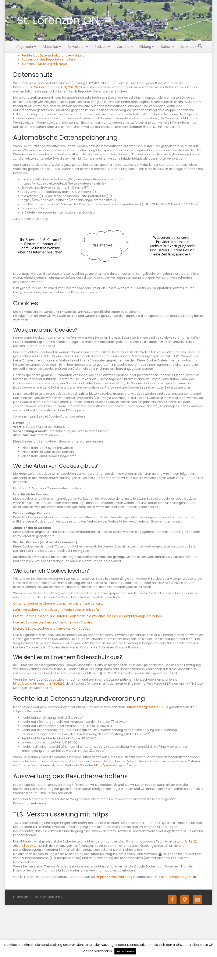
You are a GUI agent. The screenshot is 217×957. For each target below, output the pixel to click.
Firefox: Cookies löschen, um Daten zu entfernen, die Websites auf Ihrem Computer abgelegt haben (87, 668)
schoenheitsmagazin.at (178, 929)
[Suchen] (200, 45)
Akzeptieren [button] (125, 951)
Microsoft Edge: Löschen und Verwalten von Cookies (51, 680)
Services (187, 46)
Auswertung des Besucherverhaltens (49, 112)
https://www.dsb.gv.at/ (111, 817)
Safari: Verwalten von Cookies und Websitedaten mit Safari (56, 662)
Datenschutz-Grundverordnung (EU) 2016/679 (47, 139)
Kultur (166, 46)
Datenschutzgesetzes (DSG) (147, 759)
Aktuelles (50, 46)
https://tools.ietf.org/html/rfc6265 (38, 736)
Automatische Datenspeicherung (46, 99)
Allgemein (24, 46)
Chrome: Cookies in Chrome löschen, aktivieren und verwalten (59, 656)
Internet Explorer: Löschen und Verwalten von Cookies (52, 674)
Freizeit (101, 46)
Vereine (123, 46)
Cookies (27, 103)
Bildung (145, 46)
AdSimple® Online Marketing (111, 929)
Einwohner (76, 46)
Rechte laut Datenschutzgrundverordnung (53, 107)
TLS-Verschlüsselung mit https (44, 116)
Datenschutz (31, 95)
